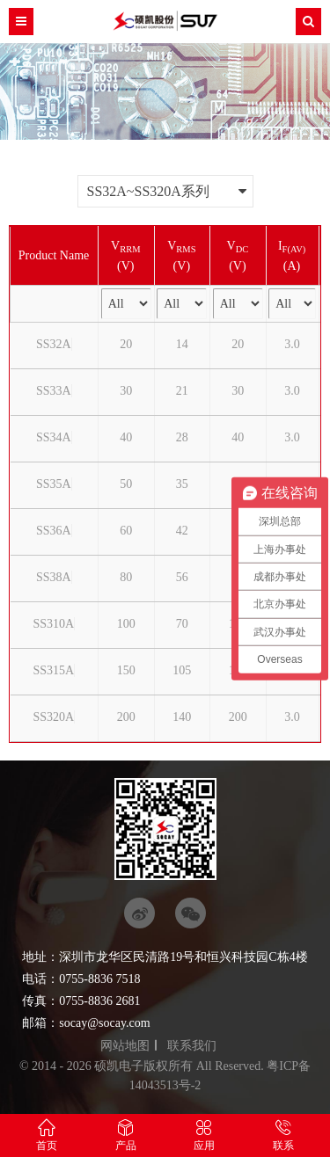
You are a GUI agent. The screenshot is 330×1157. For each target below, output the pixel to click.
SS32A (53, 344)
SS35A (53, 484)
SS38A (53, 577)
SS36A (53, 530)
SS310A (53, 623)
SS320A (53, 717)
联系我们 (191, 1045)
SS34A (53, 437)
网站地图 (125, 1045)
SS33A (53, 390)
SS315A (53, 670)
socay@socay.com (104, 1023)
